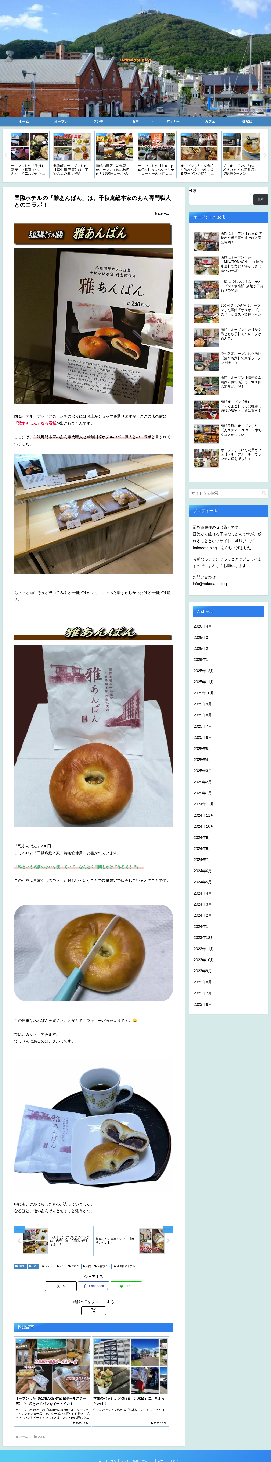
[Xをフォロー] (93, 1311)
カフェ (163, 1449)
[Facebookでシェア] (93, 1286)
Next (265, 155)
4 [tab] (142, 185)
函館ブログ (102, 1266)
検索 (193, 191)
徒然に (177, 1449)
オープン (109, 1449)
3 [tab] (135, 185)
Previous (6, 155)
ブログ (73, 1266)
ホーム (94, 1449)
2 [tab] (129, 185)
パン (33, 1266)
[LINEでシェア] (120, 1286)
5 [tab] (148, 185)
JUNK (20, 1266)
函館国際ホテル (124, 1266)
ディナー (149, 1449)
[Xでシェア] (67, 1286)
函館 (87, 1266)
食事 (135, 1449)
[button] (264, 492)
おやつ (47, 1266)
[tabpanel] (30, 154)
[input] (228, 493)
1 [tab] (123, 185)
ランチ (123, 1449)
